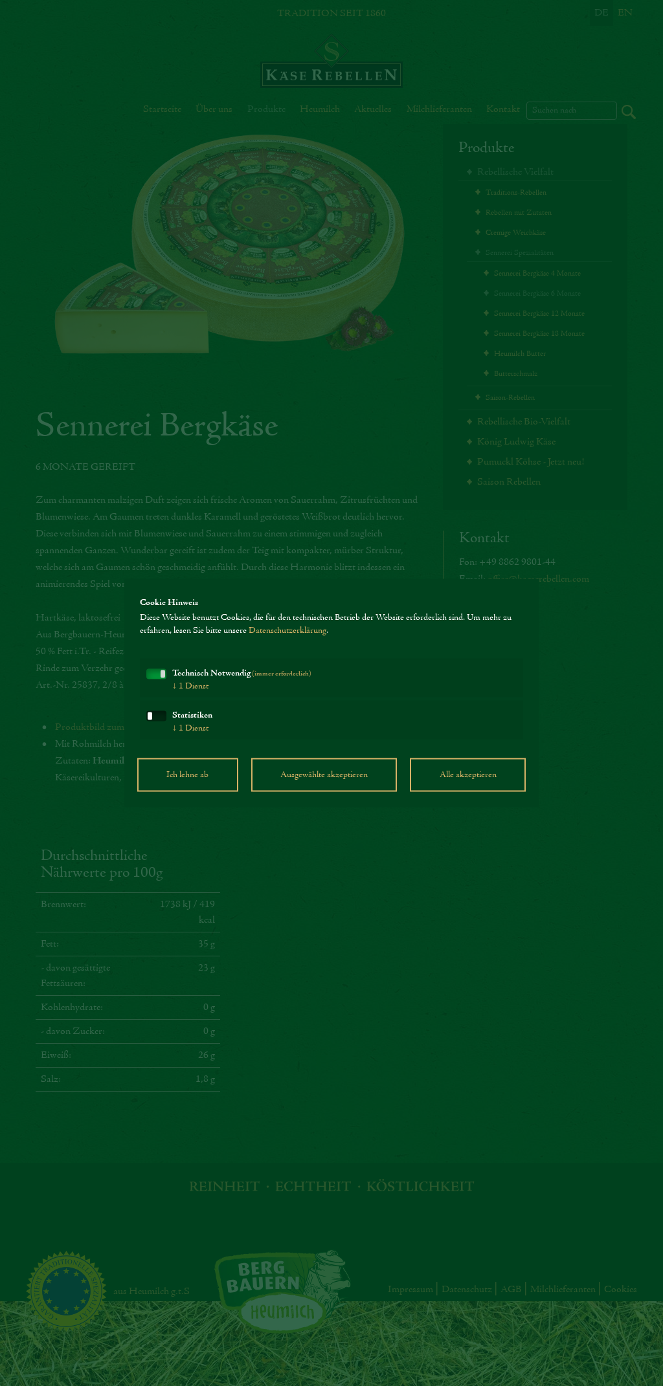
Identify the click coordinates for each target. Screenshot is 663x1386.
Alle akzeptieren (468, 775)
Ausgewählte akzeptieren (324, 775)
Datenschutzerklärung (287, 631)
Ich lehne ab (187, 775)
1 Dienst (190, 686)
